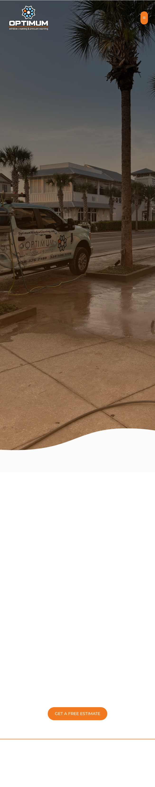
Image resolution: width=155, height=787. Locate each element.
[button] (77, 713)
